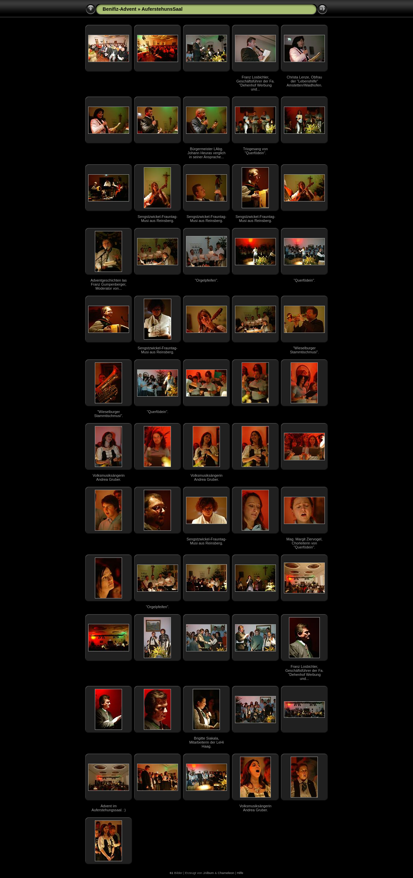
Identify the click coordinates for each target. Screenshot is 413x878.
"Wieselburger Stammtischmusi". (304, 350)
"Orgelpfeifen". (206, 280)
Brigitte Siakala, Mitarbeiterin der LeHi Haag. (206, 742)
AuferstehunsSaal (161, 9)
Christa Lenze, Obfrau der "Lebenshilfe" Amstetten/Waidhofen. (304, 81)
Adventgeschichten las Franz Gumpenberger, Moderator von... (109, 284)
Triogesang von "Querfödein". (255, 151)
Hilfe (240, 873)
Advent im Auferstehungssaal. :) (109, 808)
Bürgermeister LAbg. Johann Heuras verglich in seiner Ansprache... (206, 153)
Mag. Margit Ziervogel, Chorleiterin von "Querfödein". (304, 543)
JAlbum (208, 873)
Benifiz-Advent (119, 9)
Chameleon (226, 873)
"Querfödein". (304, 280)
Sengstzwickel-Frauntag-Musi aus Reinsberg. (158, 219)
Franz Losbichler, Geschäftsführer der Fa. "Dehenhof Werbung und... (255, 83)
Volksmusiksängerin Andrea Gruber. (108, 477)
